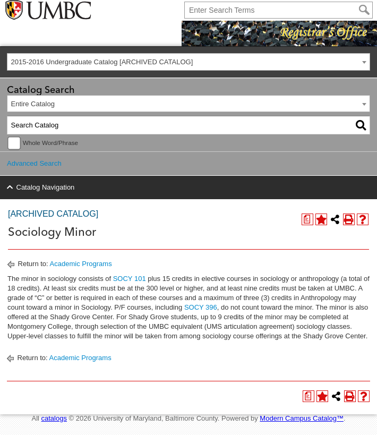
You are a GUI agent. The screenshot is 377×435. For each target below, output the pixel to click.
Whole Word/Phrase (50, 142)
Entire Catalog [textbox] (33, 104)
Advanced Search (34, 163)
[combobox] (188, 62)
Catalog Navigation (45, 187)
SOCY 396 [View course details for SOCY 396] (200, 307)
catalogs (54, 418)
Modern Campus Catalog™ (302, 418)
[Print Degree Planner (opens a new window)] (307, 219)
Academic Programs (81, 264)
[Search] (364, 10)
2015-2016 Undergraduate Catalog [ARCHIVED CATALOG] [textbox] (102, 62)
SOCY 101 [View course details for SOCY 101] (129, 279)
